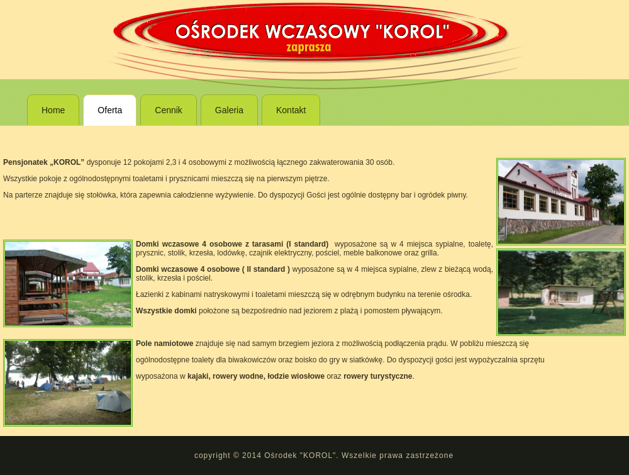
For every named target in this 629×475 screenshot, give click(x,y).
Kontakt (291, 110)
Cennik (168, 110)
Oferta (109, 110)
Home (53, 110)
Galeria (229, 110)
